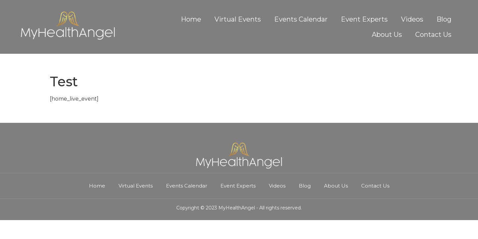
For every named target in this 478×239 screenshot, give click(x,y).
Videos (412, 19)
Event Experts (364, 19)
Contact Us (433, 35)
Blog (444, 19)
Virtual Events (237, 19)
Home (191, 19)
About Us (387, 35)
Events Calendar (301, 19)
